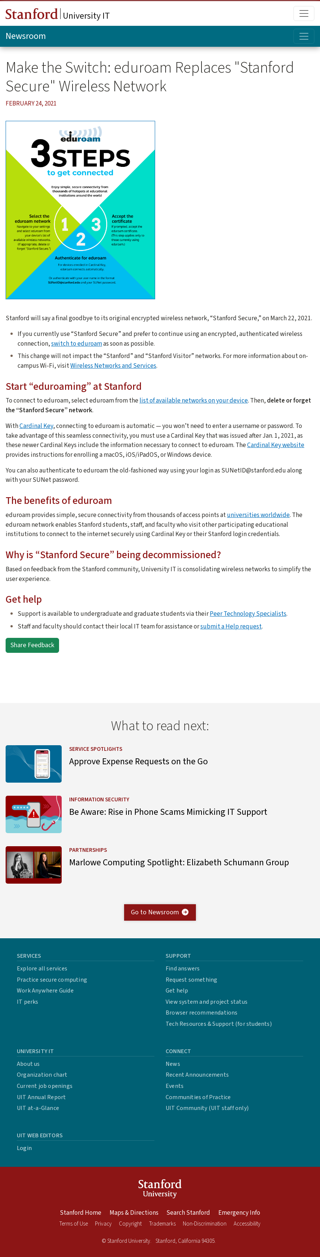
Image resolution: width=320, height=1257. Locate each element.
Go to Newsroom (160, 912)
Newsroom (26, 36)
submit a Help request (231, 626)
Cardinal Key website (275, 445)
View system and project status (206, 1002)
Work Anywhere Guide (45, 991)
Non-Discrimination (205, 1224)
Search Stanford (188, 1212)
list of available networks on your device (193, 400)
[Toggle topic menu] (303, 36)
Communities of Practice (198, 1097)
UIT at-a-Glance (38, 1108)
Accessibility (247, 1224)
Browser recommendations (202, 1013)
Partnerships (88, 850)
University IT (58, 15)
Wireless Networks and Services (113, 365)
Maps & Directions (134, 1212)
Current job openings (45, 1086)
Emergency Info (239, 1212)
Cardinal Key (36, 426)
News (173, 1064)
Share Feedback (32, 645)
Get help (177, 991)
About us (28, 1064)
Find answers (183, 968)
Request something (191, 980)
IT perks (28, 1002)
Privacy (103, 1224)
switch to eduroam (76, 343)
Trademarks (162, 1224)
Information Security (99, 800)
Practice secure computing (52, 980)
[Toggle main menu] (303, 13)
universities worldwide (258, 515)
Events (175, 1086)
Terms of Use (73, 1224)
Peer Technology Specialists (248, 613)
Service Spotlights (95, 749)
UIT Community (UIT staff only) (207, 1108)
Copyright (130, 1224)
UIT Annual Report (41, 1097)
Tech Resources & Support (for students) (219, 1024)
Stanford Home (80, 1212)
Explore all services (42, 968)
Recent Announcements (197, 1075)
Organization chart (42, 1075)
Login (24, 1148)
